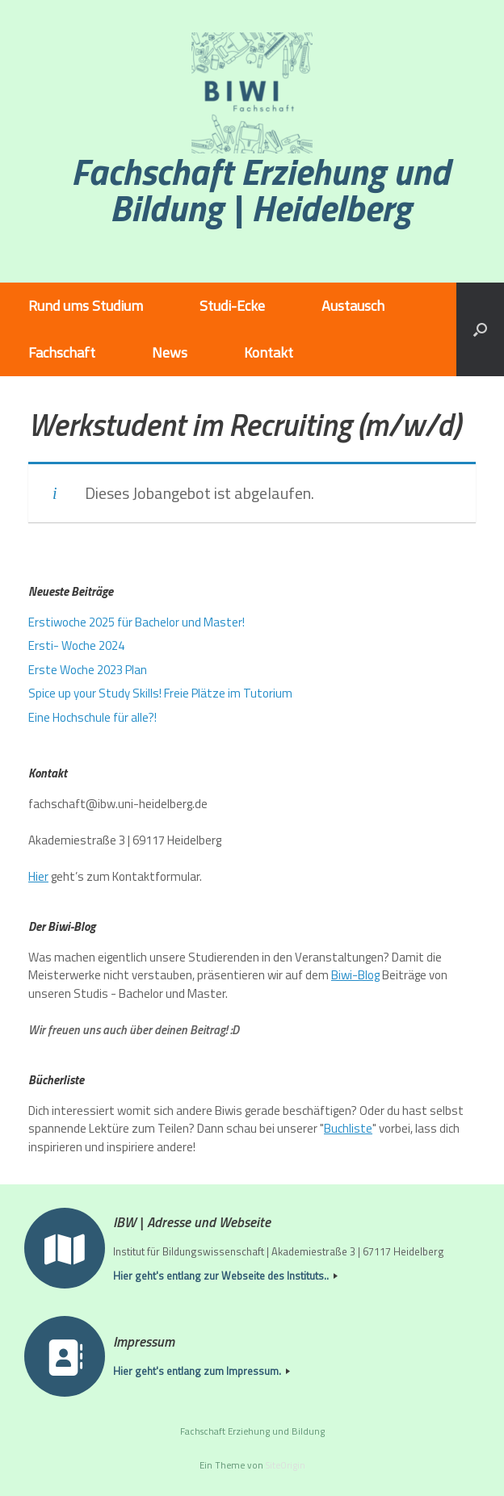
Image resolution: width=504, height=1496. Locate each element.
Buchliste (348, 1128)
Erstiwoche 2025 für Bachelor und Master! (136, 622)
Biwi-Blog (355, 975)
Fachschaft (61, 352)
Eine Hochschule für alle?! (92, 717)
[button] (480, 329)
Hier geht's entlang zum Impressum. (201, 1371)
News (169, 352)
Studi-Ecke (232, 305)
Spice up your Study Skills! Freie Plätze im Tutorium (160, 693)
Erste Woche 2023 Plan (87, 669)
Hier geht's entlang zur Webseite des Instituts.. (225, 1276)
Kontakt (268, 352)
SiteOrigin (285, 1465)
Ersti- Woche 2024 (76, 645)
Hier (38, 876)
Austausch (352, 305)
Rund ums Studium (85, 305)
